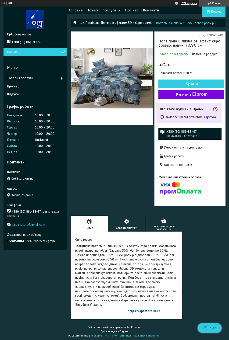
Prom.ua (136, 327)
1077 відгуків (189, 3)
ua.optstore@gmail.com (28, 225)
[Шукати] (62, 52)
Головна (76, 10)
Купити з (192, 94)
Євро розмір (143, 23)
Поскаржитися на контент (107, 335)
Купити (192, 83)
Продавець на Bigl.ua (115, 331)
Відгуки (13, 94)
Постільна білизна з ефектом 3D (108, 23)
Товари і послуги (101, 10)
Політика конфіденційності (143, 335)
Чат (209, 328)
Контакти (151, 10)
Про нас (131, 10)
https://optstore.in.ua (144, 311)
